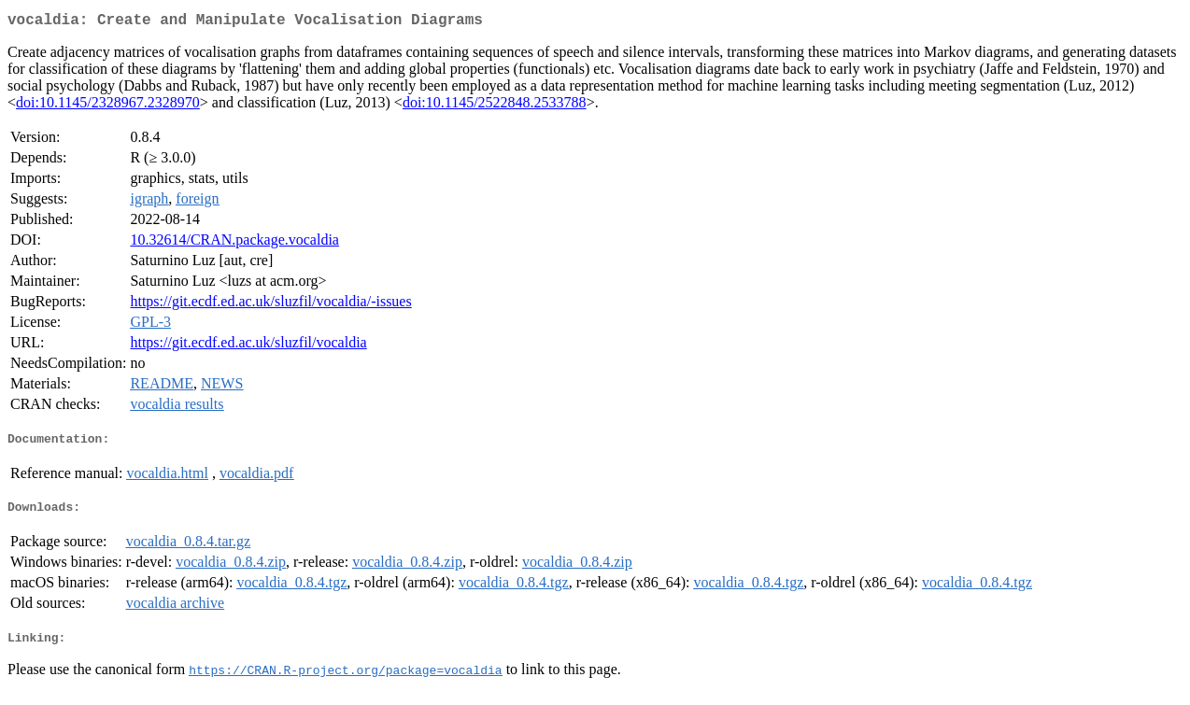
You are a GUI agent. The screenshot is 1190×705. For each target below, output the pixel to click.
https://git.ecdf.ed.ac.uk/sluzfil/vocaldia (248, 346)
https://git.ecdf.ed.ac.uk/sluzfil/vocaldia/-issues (270, 305)
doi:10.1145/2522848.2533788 (495, 106)
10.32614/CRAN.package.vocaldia (234, 243)
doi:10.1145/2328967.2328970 (108, 106)
